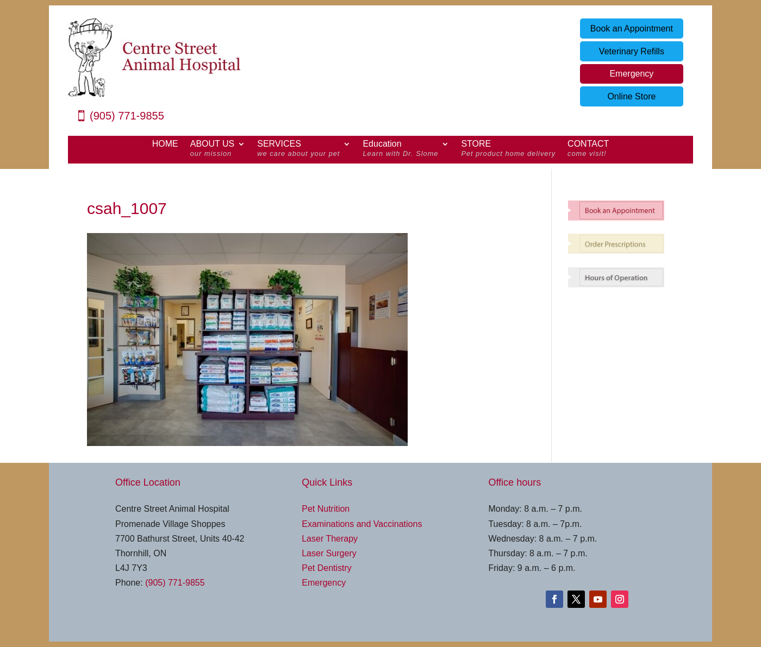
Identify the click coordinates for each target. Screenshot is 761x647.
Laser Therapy (330, 538)
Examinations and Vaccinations (362, 524)
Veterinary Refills (631, 51)
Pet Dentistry (327, 568)
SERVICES (298, 150)
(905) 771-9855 (127, 116)
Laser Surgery (329, 553)
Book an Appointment (631, 28)
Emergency (631, 73)
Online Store (631, 96)
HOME (165, 144)
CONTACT (588, 150)
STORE (508, 150)
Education (400, 150)
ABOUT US (212, 150)
